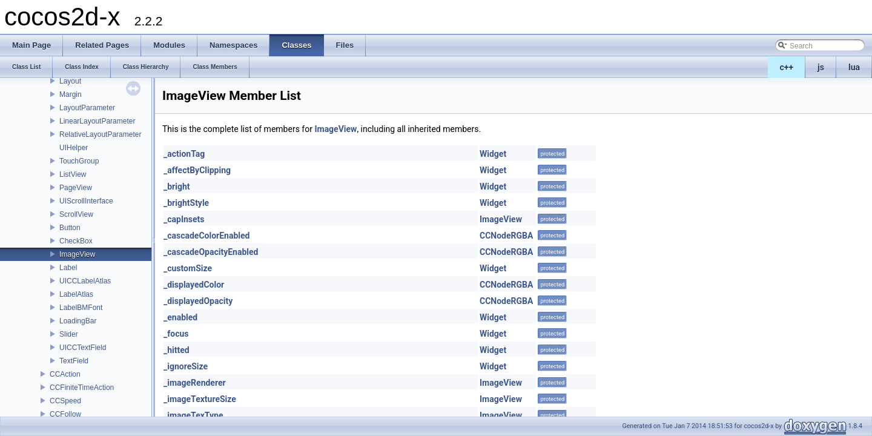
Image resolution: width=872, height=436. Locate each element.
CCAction (65, 374)
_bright (177, 186)
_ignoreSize (186, 366)
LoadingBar (77, 321)
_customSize (188, 268)
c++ (787, 67)
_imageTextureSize (200, 399)
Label (68, 267)
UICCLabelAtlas (85, 281)
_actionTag (184, 154)
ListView (72, 174)
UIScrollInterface (86, 201)
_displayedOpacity (198, 301)
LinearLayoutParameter (97, 121)
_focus (176, 334)
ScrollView (76, 214)
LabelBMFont (80, 307)
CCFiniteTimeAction (82, 387)
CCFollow (65, 414)
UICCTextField (82, 347)
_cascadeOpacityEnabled (211, 252)
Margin (70, 94)
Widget (493, 154)
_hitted (177, 350)
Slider (68, 334)
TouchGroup (79, 161)
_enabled (180, 317)
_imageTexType (193, 415)
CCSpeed (65, 401)
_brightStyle (186, 203)
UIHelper (73, 148)
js (821, 67)
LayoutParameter (87, 108)
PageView (75, 187)
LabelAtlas (76, 294)
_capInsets (184, 219)
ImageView (77, 254)
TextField (73, 361)
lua (854, 67)
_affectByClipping (197, 170)
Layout (70, 81)
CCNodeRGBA (506, 235)
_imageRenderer (195, 383)
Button (70, 227)
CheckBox (76, 241)
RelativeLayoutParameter (100, 134)
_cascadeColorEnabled (206, 235)
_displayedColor (194, 284)
